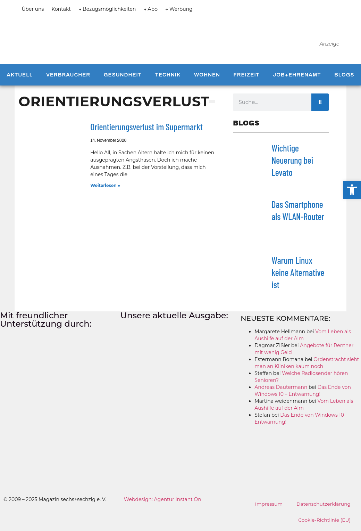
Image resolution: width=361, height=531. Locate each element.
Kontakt (61, 9)
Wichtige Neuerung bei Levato (292, 162)
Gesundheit (123, 77)
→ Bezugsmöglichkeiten (107, 9)
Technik (168, 77)
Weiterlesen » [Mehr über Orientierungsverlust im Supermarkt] (105, 187)
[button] (352, 190)
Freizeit (247, 77)
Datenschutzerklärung (323, 507)
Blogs (344, 77)
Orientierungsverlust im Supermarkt (146, 129)
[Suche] (320, 104)
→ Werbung (179, 9)
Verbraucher (68, 77)
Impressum (268, 507)
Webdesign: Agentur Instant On (162, 502)
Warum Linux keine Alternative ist (297, 274)
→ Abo (151, 9)
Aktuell (20, 77)
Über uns (33, 9)
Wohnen (207, 77)
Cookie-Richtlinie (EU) (324, 523)
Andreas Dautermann (280, 389)
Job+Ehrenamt (297, 77)
